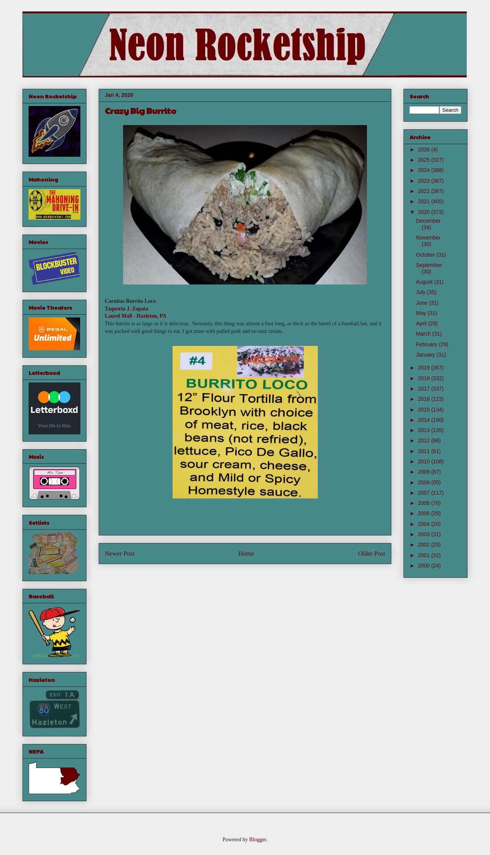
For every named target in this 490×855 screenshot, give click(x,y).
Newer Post (120, 553)
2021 (424, 201)
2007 (424, 493)
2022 (424, 191)
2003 (424, 534)
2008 (424, 482)
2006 (424, 503)
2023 (424, 181)
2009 (424, 472)
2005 (424, 513)
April (422, 323)
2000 (424, 565)
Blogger (257, 839)
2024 (424, 170)
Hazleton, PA (151, 316)
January (426, 355)
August (425, 282)
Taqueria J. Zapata (126, 309)
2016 (424, 399)
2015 (424, 410)
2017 (424, 389)
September (429, 265)
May (422, 313)
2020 (424, 212)
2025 (424, 160)
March (424, 334)
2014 (424, 420)
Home (246, 553)
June (422, 303)
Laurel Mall (118, 316)
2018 (424, 378)
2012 (424, 440)
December (428, 221)
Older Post (371, 553)
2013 (424, 430)
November (428, 238)
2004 (424, 524)
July (421, 292)
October (426, 255)
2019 (424, 368)
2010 (424, 461)
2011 (424, 451)
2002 (424, 545)
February (427, 344)
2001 (424, 555)
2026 (424, 149)
